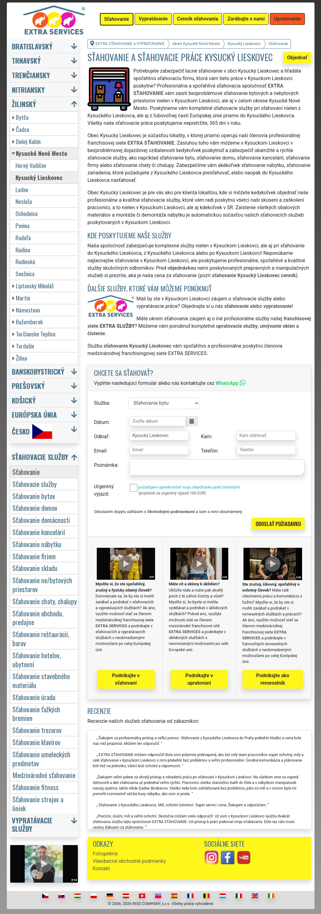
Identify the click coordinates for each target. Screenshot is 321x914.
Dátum (101, 422)
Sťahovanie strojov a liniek (37, 803)
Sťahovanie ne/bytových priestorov (42, 584)
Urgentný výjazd (104, 490)
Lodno (22, 189)
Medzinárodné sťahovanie (43, 775)
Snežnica (25, 273)
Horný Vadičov (31, 165)
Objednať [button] (297, 58)
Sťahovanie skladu (34, 568)
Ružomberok (27, 321)
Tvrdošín (23, 345)
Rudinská (25, 261)
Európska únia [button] (34, 414)
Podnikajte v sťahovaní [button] (126, 679)
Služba (101, 403)
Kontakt (101, 868)
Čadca (20, 129)
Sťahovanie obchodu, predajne (37, 617)
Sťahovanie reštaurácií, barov (40, 638)
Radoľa (23, 237)
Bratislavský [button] (32, 46)
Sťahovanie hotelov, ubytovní (36, 659)
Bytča (20, 117)
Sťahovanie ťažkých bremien (36, 713)
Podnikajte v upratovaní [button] (199, 679)
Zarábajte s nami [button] (246, 19)
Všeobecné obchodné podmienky (129, 861)
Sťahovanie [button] (116, 19)
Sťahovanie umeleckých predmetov (41, 758)
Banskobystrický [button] (38, 371)
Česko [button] (32, 431)
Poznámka (105, 465)
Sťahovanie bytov (33, 496)
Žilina (19, 357)
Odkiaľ (101, 436)
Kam (206, 436)
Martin (21, 297)
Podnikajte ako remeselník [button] (272, 679)
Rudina (23, 249)
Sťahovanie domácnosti (41, 520)
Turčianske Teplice (34, 333)
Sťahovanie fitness (35, 787)
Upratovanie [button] (287, 19)
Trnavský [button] (26, 60)
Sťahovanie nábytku (36, 544)
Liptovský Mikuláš (33, 285)
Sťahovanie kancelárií (38, 532)
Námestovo (26, 309)
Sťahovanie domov (34, 507)
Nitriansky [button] (28, 89)
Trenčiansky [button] (31, 75)
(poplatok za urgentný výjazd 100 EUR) (172, 493)
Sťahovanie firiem (34, 556)
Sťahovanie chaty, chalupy (44, 601)
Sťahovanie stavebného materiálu (41, 680)
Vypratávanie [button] (153, 19)
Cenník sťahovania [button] (197, 19)
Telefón (209, 451)
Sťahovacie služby (34, 484)
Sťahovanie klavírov (36, 742)
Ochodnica (27, 213)
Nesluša (24, 201)
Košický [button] (24, 400)
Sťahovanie (26, 471)
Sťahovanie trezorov (37, 730)
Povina (22, 225)
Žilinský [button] (24, 104)
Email (100, 451)
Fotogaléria (105, 854)
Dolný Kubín (26, 141)
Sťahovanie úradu (34, 697)
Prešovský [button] (28, 385)
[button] (44, 458)
